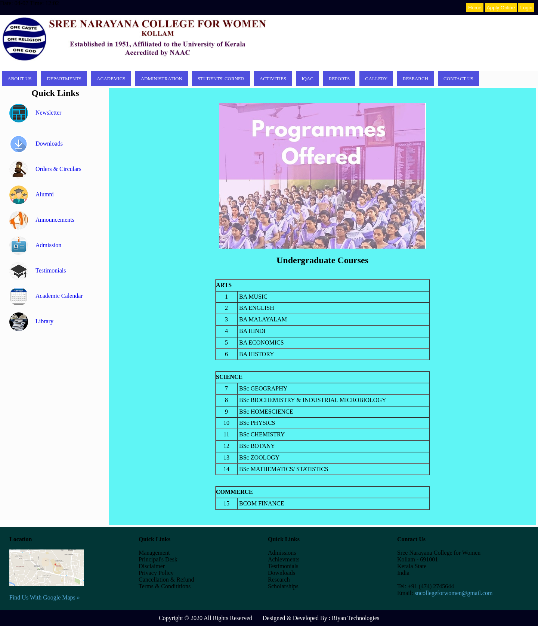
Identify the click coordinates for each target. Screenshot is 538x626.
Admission (35, 245)
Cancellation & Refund (166, 579)
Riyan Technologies (355, 618)
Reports (339, 78)
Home (475, 7)
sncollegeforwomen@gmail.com (454, 593)
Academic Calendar (46, 296)
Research (415, 78)
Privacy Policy (156, 573)
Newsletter (35, 112)
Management (154, 552)
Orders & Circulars (45, 169)
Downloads (36, 143)
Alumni (31, 194)
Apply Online (501, 7)
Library (31, 321)
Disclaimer (152, 566)
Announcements (41, 220)
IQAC (307, 78)
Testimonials (37, 270)
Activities (273, 78)
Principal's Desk (158, 559)
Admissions (282, 552)
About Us (19, 78)
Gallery (376, 78)
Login (526, 7)
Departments (64, 78)
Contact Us (458, 78)
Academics (111, 78)
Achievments (283, 559)
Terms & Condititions (165, 586)
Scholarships (283, 586)
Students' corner (221, 78)
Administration (161, 78)
